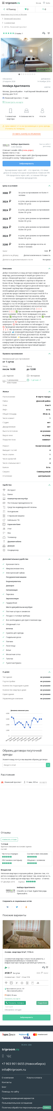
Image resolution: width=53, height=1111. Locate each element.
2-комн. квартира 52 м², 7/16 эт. (19, 952)
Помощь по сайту (10, 1091)
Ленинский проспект (12, 18)
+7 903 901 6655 (13, 1064)
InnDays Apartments (20, 144)
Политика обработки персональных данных (23, 1107)
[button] (46, 3)
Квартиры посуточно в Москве (14, 14)
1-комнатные (9, 23)
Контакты (6, 1082)
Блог (4, 1087)
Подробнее (42, 1003)
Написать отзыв (9, 839)
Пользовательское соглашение (17, 1103)
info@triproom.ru (14, 1069)
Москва (6, 91)
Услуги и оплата (34, 1077)
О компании (8, 1077)
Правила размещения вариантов (18, 1098)
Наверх (47, 1107)
